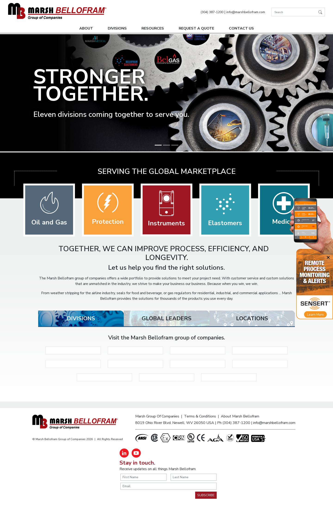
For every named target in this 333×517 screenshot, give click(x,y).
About (86, 28)
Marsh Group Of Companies (157, 416)
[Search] (298, 12)
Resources (153, 28)
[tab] (81, 318)
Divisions (117, 28)
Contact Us (241, 28)
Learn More (315, 314)
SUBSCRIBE (206, 495)
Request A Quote (196, 28)
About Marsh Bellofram (240, 416)
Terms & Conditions (200, 416)
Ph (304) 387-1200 (233, 422)
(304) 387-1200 (211, 12)
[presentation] (155, 501)
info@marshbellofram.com (245, 12)
